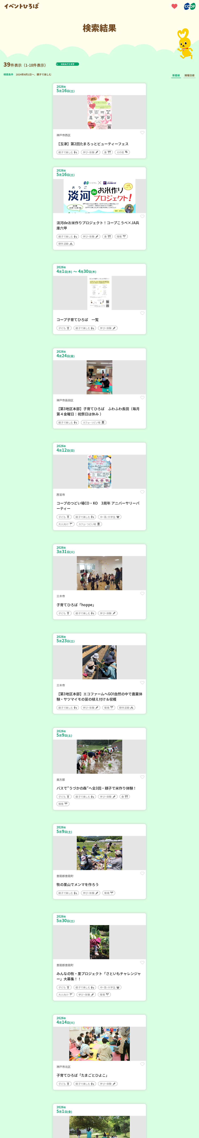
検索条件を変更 (76, 64)
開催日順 (189, 75)
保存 (89, 136)
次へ (112, 1031)
